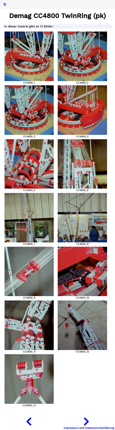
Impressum (71, 428)
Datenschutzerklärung (99, 428)
